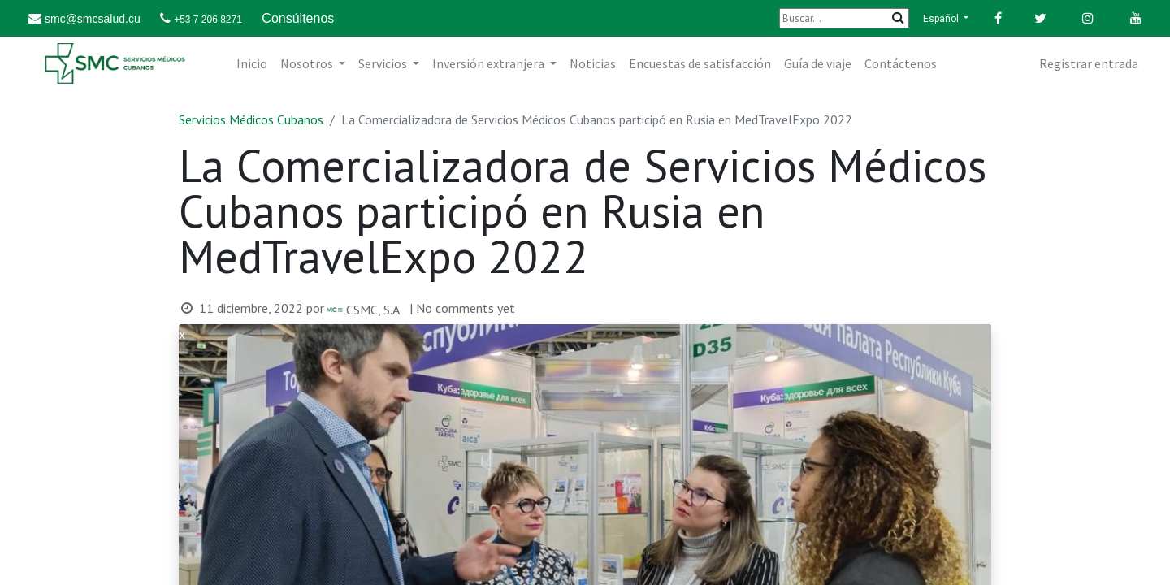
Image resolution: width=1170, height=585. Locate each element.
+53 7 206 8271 (208, 19)
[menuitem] (252, 63)
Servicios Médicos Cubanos (251, 119)
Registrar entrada (1088, 63)
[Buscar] (844, 18)
